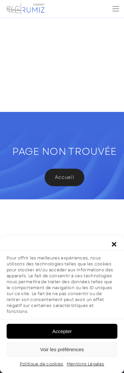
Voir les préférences (62, 349)
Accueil (64, 177)
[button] (114, 244)
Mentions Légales (85, 364)
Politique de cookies (41, 364)
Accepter (62, 331)
